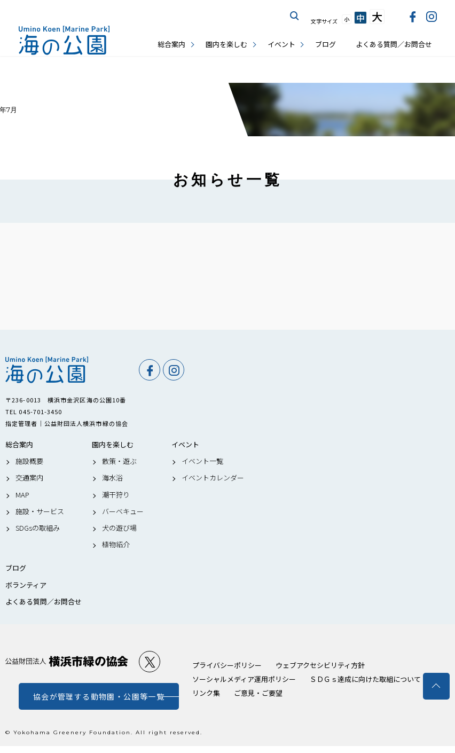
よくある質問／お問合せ (394, 44)
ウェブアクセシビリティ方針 (320, 665)
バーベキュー (123, 511)
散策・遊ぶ (119, 461)
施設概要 (29, 461)
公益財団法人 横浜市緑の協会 (66, 661)
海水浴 (112, 478)
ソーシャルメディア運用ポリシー (244, 679)
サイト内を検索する (295, 16)
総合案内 (171, 44)
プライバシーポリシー (227, 665)
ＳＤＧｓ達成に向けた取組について (365, 679)
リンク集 (206, 693)
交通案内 (29, 478)
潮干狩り (116, 495)
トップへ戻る (436, 686)
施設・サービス (39, 511)
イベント (281, 44)
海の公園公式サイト (64, 40)
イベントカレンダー (213, 478)
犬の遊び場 (119, 528)
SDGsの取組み (37, 528)
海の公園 (66, 369)
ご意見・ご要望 (258, 693)
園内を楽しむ (226, 44)
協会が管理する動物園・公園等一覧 (98, 696)
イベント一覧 (202, 461)
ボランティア (25, 585)
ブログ (325, 44)
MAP (22, 495)
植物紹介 (116, 544)
